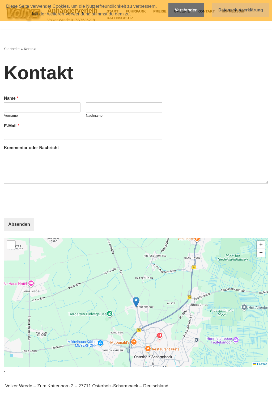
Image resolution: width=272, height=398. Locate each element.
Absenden (19, 224)
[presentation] (44, 209)
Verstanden (186, 10)
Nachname (94, 116)
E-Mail (11, 126)
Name (11, 98)
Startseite (12, 49)
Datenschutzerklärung (240, 10)
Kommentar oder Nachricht (31, 147)
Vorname (11, 116)
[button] (136, 302)
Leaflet (260, 364)
